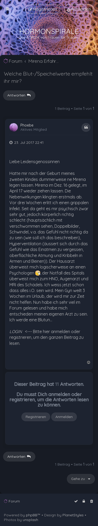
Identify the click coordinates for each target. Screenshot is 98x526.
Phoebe (26, 125)
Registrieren (36, 416)
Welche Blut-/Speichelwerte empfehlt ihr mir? (48, 77)
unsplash (30, 519)
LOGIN (15, 331)
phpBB (31, 515)
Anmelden (64, 416)
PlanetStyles (73, 515)
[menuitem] (79, 9)
